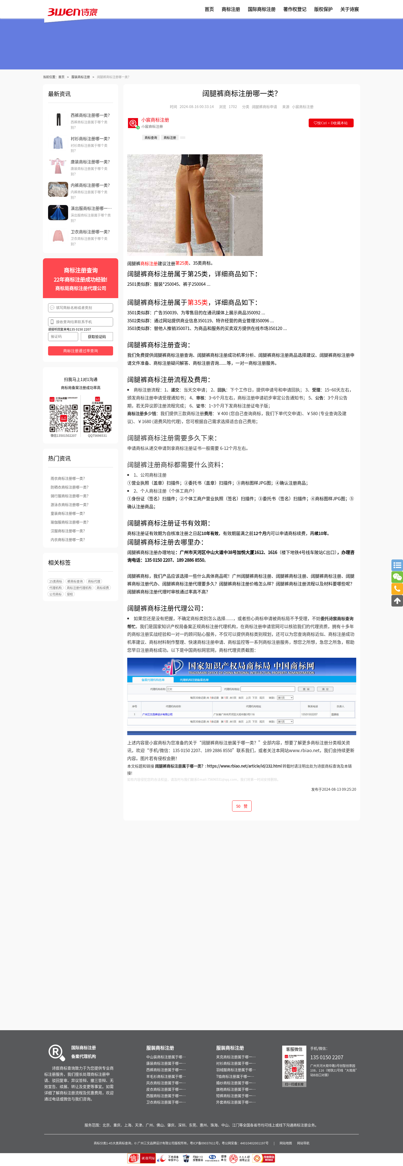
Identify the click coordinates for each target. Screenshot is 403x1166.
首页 (61, 77)
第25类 (182, 263)
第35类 (197, 302)
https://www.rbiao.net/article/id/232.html (244, 766)
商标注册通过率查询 (80, 351)
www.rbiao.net (304, 750)
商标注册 (149, 263)
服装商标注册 (80, 77)
